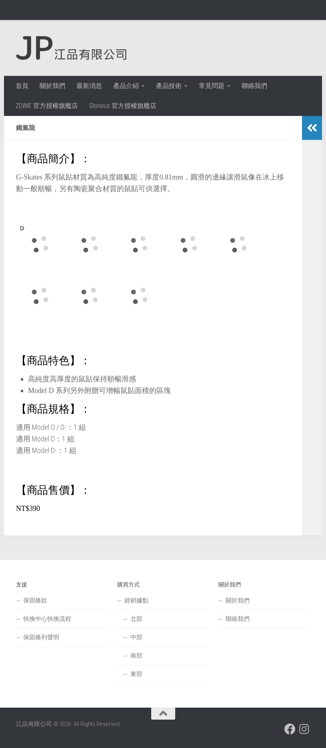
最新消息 (89, 86)
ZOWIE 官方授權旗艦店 (47, 106)
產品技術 (169, 86)
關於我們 (52, 86)
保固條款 (35, 600)
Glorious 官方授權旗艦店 (122, 106)
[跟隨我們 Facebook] (290, 729)
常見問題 (211, 86)
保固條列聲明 (41, 637)
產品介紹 (126, 86)
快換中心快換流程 (47, 618)
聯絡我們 (254, 86)
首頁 (22, 86)
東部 (136, 674)
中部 (136, 637)
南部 (136, 655)
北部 (136, 618)
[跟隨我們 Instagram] (304, 729)
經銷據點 (136, 600)
